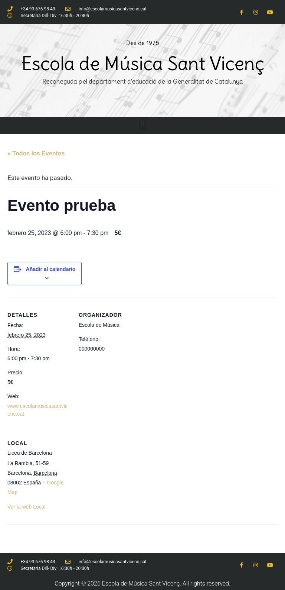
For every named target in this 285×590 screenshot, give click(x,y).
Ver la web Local (26, 507)
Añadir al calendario (51, 269)
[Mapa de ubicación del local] (118, 502)
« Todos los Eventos (36, 153)
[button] (142, 123)
